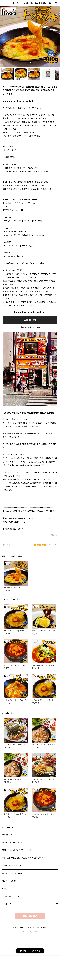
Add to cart (30, 320)
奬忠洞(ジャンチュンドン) (12, 842)
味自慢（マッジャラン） (10, 896)
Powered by (30, 932)
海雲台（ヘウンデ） (9, 881)
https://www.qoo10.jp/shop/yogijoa (18, 245)
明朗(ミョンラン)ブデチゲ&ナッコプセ (17, 850)
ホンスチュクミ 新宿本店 (12, 873)
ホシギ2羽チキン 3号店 (11, 866)
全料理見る (6, 904)
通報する (54, 535)
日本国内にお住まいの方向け (30, 327)
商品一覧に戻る (30, 916)
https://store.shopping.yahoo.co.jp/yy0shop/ (23, 221)
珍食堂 (5, 889)
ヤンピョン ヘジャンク (10, 835)
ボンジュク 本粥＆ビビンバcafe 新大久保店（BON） (22, 858)
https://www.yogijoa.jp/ (13, 256)
